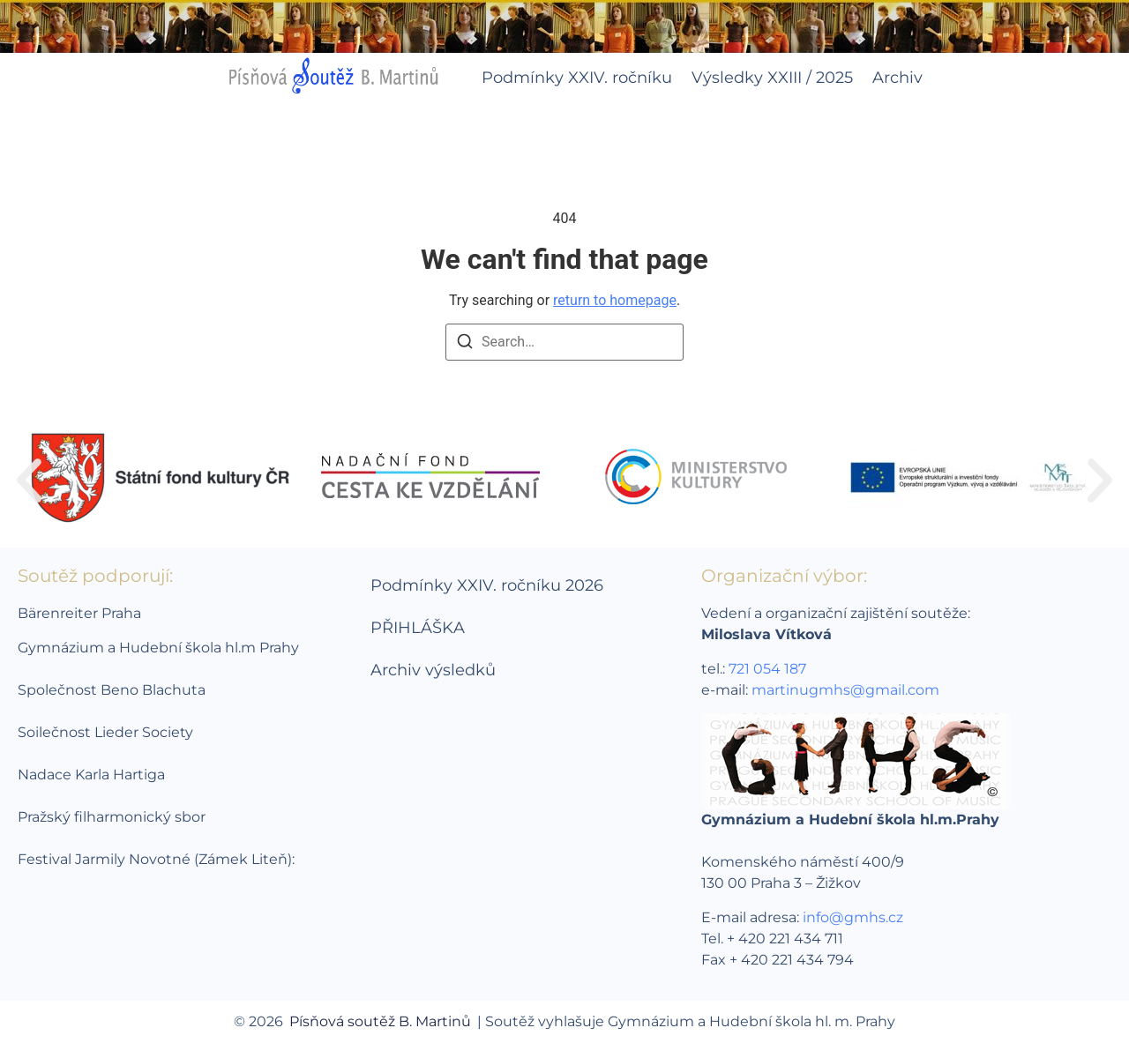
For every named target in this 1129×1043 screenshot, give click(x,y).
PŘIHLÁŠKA (417, 627)
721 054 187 (767, 668)
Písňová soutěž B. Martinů (380, 1021)
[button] (29, 480)
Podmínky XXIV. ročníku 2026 (486, 585)
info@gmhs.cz (853, 917)
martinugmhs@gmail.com (845, 690)
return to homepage (615, 300)
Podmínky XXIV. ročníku (577, 77)
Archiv (897, 77)
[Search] (465, 344)
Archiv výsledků (433, 670)
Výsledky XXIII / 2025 (772, 77)
